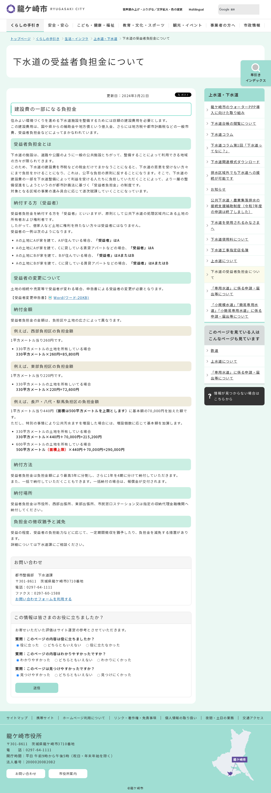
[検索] (233, 9)
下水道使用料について (230, 239)
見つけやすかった (35, 674)
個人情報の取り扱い (181, 718)
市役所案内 (68, 773)
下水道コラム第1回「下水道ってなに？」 (236, 147)
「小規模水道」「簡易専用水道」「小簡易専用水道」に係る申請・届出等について (236, 310)
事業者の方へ (223, 25)
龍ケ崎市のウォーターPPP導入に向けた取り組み (235, 109)
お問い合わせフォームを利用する (43, 598)
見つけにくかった (116, 674)
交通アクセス (253, 718)
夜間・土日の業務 (220, 718)
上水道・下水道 (105, 38)
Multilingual (196, 9)
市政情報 (252, 25)
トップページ (20, 38)
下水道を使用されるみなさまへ (235, 225)
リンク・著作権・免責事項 (135, 718)
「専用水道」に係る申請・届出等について (235, 290)
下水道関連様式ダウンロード (235, 161)
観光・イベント (187, 25)
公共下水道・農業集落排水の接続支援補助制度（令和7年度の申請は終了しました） (236, 205)
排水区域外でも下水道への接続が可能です (235, 175)
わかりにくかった (116, 659)
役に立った (29, 644)
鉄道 (214, 350)
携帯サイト (45, 718)
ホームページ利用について (84, 718)
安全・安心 (58, 25)
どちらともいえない (65, 644)
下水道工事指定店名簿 (230, 249)
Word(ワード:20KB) (71, 297)
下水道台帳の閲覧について (233, 123)
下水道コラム (222, 134)
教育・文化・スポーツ (144, 25)
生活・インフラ (76, 38)
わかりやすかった (35, 659)
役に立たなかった (105, 644)
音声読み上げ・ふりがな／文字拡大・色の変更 (152, 9)
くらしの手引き (25, 25)
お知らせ (218, 189)
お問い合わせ (26, 773)
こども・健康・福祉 (96, 25)
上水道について (224, 260)
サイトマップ (17, 718)
